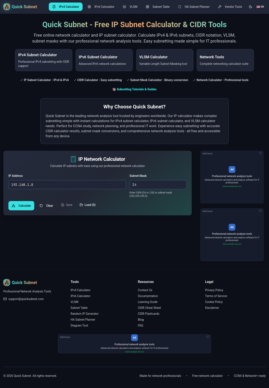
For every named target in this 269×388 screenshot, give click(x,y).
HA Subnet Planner (83, 319)
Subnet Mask (138, 177)
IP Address (15, 177)
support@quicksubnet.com (26, 299)
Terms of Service (216, 296)
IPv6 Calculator (80, 296)
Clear (46, 207)
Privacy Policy (214, 290)
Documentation (148, 296)
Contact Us (145, 290)
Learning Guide (148, 302)
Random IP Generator (85, 313)
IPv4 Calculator (80, 290)
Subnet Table (79, 307)
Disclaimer (212, 307)
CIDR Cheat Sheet (149, 307)
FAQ (140, 325)
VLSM (74, 302)
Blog (141, 319)
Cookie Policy (214, 302)
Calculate (21, 207)
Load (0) (88, 206)
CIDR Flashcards (149, 313)
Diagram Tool (79, 325)
